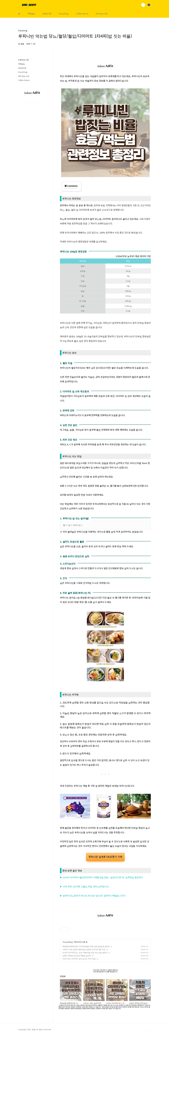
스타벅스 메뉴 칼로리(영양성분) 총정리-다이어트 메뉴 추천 (84, 1020)
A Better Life (23, 59)
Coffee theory (82, 13)
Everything (64, 13)
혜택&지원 (46, 13)
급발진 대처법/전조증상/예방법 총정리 (77, 1026)
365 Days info (102, 13)
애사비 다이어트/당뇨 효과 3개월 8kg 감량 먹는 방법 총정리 (85, 1023)
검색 (143, 5)
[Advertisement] (105, 478)
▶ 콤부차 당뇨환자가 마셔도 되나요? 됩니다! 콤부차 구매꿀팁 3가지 (92, 966)
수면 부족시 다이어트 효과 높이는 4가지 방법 (79, 1029)
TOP (149, 1101)
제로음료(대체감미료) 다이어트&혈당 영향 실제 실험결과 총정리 (86, 1017)
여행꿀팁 (31, 13)
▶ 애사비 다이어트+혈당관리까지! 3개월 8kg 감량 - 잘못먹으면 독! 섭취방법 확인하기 (101, 948)
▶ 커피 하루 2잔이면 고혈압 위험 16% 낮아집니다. (84, 957)
